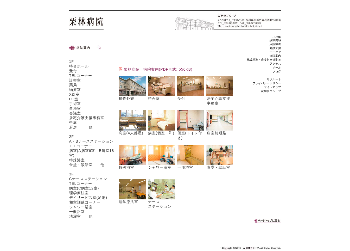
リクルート (274, 79)
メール (276, 67)
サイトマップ (272, 87)
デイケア (275, 51)
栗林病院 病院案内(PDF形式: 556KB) (158, 69)
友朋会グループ (271, 91)
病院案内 (275, 55)
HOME (276, 36)
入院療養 (275, 44)
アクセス (275, 63)
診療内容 (275, 40)
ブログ (276, 71)
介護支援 (275, 48)
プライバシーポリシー (266, 83)
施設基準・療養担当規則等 (264, 59)
